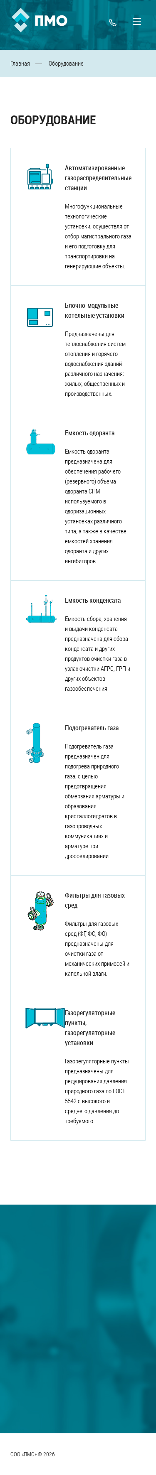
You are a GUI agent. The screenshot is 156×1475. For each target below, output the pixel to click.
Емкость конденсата (93, 600)
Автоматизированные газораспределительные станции (98, 177)
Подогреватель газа (92, 727)
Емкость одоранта (89, 432)
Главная (20, 63)
